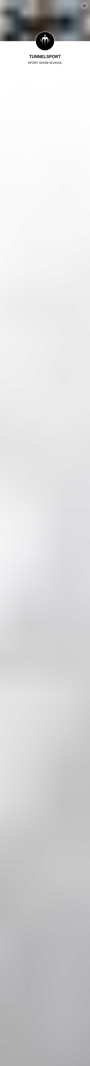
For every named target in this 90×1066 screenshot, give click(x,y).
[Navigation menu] (84, 6)
